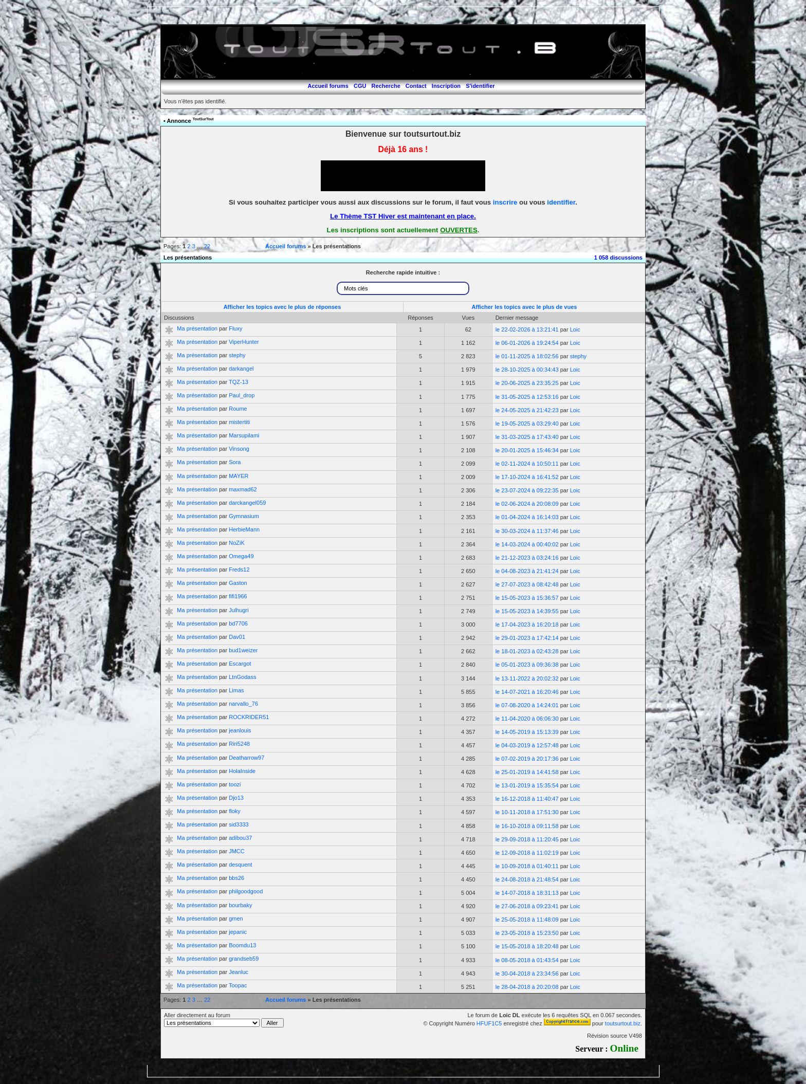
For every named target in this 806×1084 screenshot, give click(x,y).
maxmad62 (243, 489)
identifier (561, 202)
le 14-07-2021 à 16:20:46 (527, 692)
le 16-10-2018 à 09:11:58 (527, 826)
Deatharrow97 (246, 758)
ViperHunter (244, 342)
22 (207, 246)
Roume (238, 409)
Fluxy (235, 328)
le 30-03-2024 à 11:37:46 (527, 531)
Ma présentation (197, 328)
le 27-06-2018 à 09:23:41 (527, 906)
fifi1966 (238, 596)
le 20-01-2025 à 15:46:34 (527, 450)
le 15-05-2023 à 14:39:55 (527, 611)
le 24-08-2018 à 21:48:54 (527, 879)
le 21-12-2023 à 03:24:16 (527, 558)
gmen (236, 918)
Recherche (386, 86)
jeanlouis (240, 730)
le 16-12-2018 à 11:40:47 (527, 799)
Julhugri (239, 610)
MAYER (238, 476)
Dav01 (237, 637)
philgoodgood (246, 891)
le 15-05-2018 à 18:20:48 (527, 946)
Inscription (446, 86)
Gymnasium (244, 516)
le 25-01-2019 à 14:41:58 (527, 772)
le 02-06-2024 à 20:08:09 (527, 504)
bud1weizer (243, 650)
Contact (416, 86)
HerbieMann (244, 529)
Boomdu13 (242, 945)
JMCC (237, 851)
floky (235, 811)
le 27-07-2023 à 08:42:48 (527, 584)
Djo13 (236, 798)
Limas (236, 690)
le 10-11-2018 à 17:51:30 (527, 812)
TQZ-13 (238, 382)
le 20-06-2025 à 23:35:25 (527, 383)
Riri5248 (239, 744)
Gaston (238, 583)
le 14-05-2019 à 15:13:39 (527, 732)
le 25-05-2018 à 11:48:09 (527, 919)
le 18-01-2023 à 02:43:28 (527, 651)
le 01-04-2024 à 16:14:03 (527, 517)
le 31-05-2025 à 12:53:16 (527, 397)
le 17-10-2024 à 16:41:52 (527, 477)
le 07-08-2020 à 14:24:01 (527, 705)
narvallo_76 (243, 704)
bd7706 (238, 623)
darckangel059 (247, 503)
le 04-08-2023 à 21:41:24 (527, 571)
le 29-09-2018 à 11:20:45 (527, 839)
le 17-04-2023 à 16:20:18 (527, 624)
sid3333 (239, 824)
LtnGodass (242, 677)
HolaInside (242, 771)
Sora (235, 462)
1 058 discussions (618, 257)
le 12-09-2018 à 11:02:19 (527, 853)
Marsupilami (244, 435)
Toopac (238, 985)
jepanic (238, 932)
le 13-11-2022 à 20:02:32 (527, 678)
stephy (237, 355)
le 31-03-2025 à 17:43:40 (527, 437)
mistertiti (239, 422)
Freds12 (239, 569)
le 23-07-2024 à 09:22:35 (527, 490)
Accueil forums (327, 86)
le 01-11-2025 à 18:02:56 (527, 356)
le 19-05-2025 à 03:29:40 (527, 423)
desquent (240, 864)
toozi (235, 784)
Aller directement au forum (224, 1019)
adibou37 (240, 838)
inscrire (505, 202)
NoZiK (237, 543)
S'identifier (480, 86)
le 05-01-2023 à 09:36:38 (527, 665)
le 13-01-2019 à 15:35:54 (527, 785)
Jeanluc (238, 972)
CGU (360, 86)
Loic (575, 329)
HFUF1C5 (489, 1023)
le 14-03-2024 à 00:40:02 (527, 544)
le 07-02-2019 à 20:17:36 (527, 759)
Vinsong (239, 449)
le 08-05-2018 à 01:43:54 (527, 960)
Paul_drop (241, 395)
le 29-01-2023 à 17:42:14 (527, 638)
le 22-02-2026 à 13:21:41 (527, 329)
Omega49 (241, 556)
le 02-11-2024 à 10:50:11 (527, 464)
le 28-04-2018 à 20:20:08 (527, 987)
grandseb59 (244, 959)
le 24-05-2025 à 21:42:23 (527, 410)
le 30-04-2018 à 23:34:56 (527, 973)
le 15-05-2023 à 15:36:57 (527, 598)
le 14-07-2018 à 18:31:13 (527, 893)
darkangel (241, 368)
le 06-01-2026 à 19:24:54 (527, 343)
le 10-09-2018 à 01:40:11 (527, 866)
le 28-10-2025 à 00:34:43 (527, 369)
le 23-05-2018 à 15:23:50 (527, 933)
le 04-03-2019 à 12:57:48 (527, 745)
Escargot (240, 663)
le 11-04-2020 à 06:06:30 (527, 718)
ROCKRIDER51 (249, 717)
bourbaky (240, 905)
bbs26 (236, 878)
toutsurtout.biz (622, 1023)
